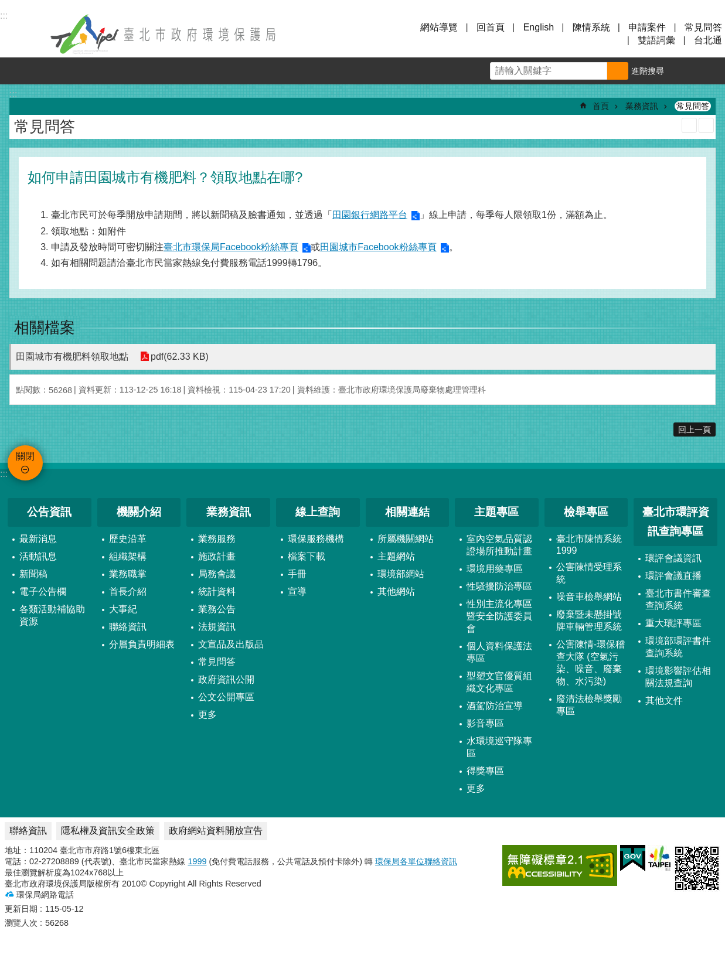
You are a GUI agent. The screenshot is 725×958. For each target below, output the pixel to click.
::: (4, 474)
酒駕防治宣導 (495, 706)
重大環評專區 (673, 623)
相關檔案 (44, 327)
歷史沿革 (128, 539)
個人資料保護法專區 (499, 652)
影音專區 (485, 723)
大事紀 (123, 609)
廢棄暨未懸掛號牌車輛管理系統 (589, 620)
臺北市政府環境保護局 (164, 34)
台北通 (708, 40)
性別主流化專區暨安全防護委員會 (499, 616)
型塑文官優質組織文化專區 (499, 682)
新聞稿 (33, 574)
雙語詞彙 (656, 40)
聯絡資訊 (128, 627)
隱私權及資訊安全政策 (108, 831)
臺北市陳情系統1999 (589, 544)
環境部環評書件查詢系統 (678, 647)
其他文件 (664, 700)
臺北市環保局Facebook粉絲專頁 (231, 247)
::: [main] (13, 94)
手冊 (297, 574)
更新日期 (21, 908)
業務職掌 (128, 574)
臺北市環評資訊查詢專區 (675, 521)
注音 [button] (706, 125)
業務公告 (217, 609)
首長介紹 (128, 591)
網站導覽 (439, 27)
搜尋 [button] (617, 71)
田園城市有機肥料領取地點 (72, 357)
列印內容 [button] (689, 125)
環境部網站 (400, 574)
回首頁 (490, 27)
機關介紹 (139, 512)
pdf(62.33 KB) (180, 357)
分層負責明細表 (142, 644)
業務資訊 (641, 106)
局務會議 (217, 574)
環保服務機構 (316, 539)
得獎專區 (485, 771)
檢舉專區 (586, 512)
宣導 (297, 591)
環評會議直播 (673, 576)
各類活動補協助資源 (52, 615)
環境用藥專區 (495, 569)
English (538, 27)
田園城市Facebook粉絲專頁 (378, 247)
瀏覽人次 (21, 923)
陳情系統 (591, 27)
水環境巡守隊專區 (499, 747)
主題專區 (496, 512)
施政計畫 (217, 556)
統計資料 (217, 591)
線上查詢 (317, 512)
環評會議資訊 (673, 558)
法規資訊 (217, 627)
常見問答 (703, 27)
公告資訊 (49, 512)
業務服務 (217, 539)
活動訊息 (38, 556)
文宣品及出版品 (231, 644)
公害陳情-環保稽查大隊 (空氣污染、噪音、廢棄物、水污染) (590, 662)
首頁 (601, 106)
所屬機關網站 (405, 539)
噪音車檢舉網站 (589, 597)
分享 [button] (711, 70)
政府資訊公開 (226, 679)
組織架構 (128, 556)
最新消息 (38, 539)
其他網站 (396, 591)
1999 (197, 861)
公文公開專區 (226, 697)
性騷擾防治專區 (499, 586)
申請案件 (647, 27)
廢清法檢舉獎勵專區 (589, 705)
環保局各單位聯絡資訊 (416, 861)
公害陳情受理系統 (589, 573)
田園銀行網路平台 (369, 215)
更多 (207, 715)
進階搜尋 (647, 71)
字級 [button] (684, 70)
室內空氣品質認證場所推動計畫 (499, 545)
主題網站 (396, 556)
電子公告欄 (42, 591)
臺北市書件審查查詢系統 (678, 599)
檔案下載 (306, 556)
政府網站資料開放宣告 (216, 831)
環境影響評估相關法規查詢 (678, 677)
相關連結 (407, 512)
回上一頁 (694, 429)
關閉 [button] (23, 34)
